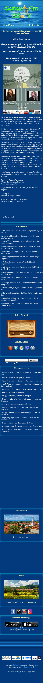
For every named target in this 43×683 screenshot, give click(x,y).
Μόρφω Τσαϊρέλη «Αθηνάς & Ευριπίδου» (17, 378)
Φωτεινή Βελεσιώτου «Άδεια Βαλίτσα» (16, 404)
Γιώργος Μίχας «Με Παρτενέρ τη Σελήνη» (18, 423)
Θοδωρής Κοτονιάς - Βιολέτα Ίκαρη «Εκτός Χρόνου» (22, 426)
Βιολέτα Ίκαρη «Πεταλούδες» (13, 392)
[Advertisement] (21, 472)
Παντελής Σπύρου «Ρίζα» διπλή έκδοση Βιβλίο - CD (21, 389)
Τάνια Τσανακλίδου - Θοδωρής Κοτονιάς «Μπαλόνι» (22, 381)
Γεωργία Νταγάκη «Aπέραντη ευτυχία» (17, 396)
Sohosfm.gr (17, 665)
